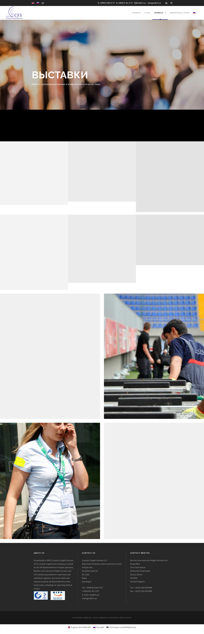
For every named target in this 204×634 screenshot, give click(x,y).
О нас (147, 13)
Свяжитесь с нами (179, 13)
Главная (136, 13)
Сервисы (158, 13)
